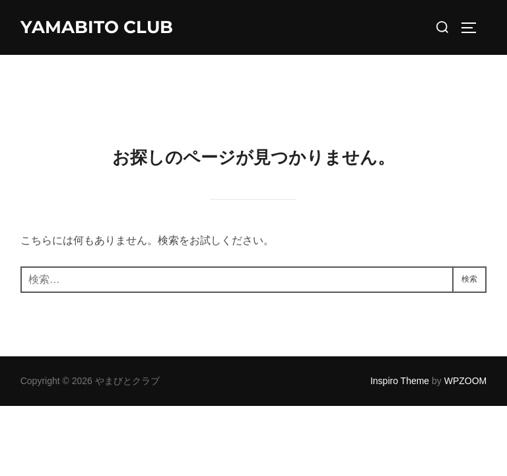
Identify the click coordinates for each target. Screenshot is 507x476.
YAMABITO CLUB (96, 27)
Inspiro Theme (399, 326)
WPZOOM (465, 326)
